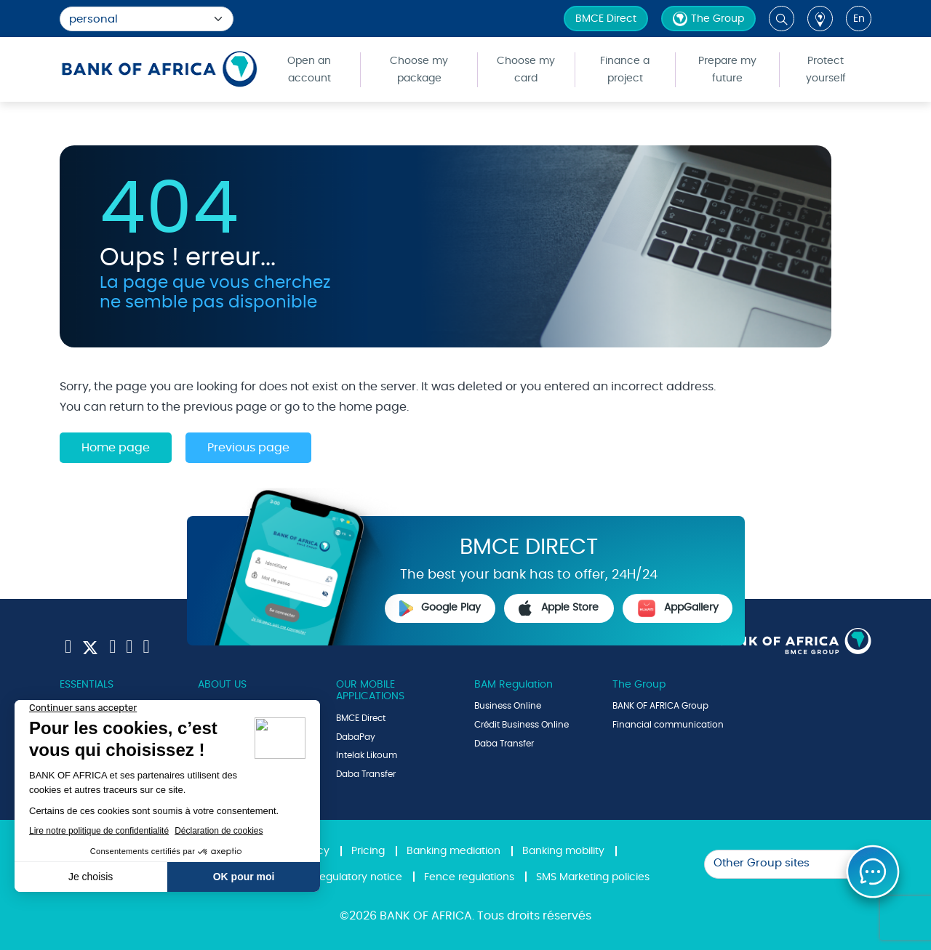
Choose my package (419, 70)
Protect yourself (826, 70)
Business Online (507, 705)
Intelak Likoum (366, 755)
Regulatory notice (357, 877)
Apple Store (559, 608)
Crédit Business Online (521, 724)
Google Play (440, 608)
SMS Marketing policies (593, 877)
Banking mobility (563, 851)
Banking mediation (453, 851)
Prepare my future (727, 70)
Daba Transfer (366, 774)
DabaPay (355, 737)
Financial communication (668, 724)
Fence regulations (469, 877)
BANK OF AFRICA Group (660, 705)
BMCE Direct (605, 19)
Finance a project (625, 70)
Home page (115, 448)
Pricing (368, 851)
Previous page (248, 448)
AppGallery (678, 608)
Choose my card (526, 70)
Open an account (309, 70)
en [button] (859, 19)
